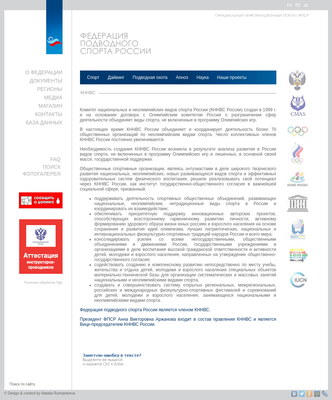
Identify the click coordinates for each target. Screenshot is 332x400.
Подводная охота (150, 77)
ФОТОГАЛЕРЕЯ (42, 174)
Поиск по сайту (22, 384)
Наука (202, 77)
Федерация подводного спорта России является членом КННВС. (145, 309)
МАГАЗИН (50, 106)
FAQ (55, 159)
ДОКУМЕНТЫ (46, 81)
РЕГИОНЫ (50, 89)
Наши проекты (232, 77)
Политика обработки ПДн (43, 282)
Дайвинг (116, 77)
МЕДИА (53, 97)
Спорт (93, 77)
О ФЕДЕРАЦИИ (44, 72)
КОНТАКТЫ (49, 114)
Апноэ (182, 77)
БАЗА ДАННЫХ (44, 122)
